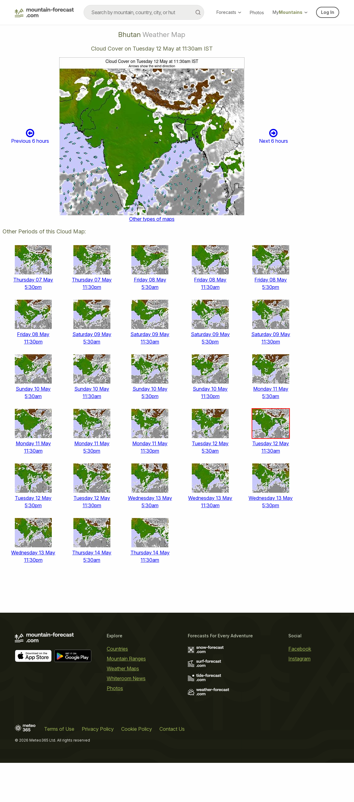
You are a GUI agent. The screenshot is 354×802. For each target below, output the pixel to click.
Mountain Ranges (126, 659)
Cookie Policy (136, 729)
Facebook (299, 649)
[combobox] (144, 12)
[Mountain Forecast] (44, 12)
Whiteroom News (126, 678)
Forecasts (228, 12)
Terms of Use (59, 729)
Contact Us (172, 729)
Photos (257, 12)
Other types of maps (152, 219)
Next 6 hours (273, 136)
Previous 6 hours (30, 136)
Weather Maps (123, 668)
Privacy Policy (98, 729)
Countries (117, 649)
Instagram (299, 659)
